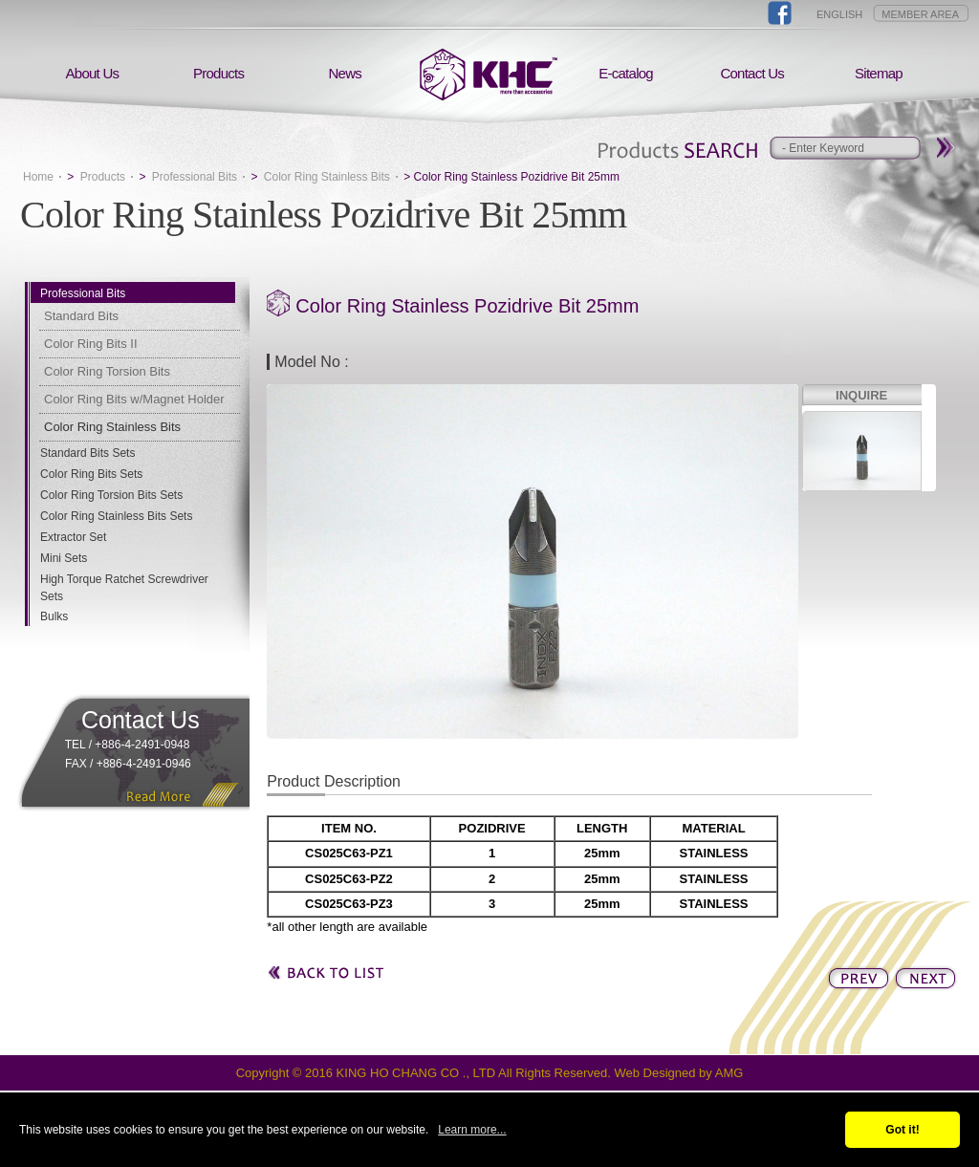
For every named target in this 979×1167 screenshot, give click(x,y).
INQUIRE (861, 395)
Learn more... (472, 1129)
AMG (729, 1073)
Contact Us (752, 73)
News (345, 73)
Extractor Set (73, 537)
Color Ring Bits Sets (91, 474)
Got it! (902, 1129)
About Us (93, 73)
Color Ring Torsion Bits (107, 371)
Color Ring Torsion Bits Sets (111, 495)
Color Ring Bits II (91, 343)
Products (218, 73)
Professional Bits (194, 177)
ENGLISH (839, 14)
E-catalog (625, 73)
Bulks (54, 616)
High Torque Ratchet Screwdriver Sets (124, 588)
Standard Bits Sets (87, 453)
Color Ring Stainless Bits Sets (116, 516)
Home (38, 177)
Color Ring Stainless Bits (327, 177)
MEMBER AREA (920, 14)
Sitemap (879, 73)
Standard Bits (81, 316)
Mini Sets (63, 558)
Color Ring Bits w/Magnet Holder (134, 399)
